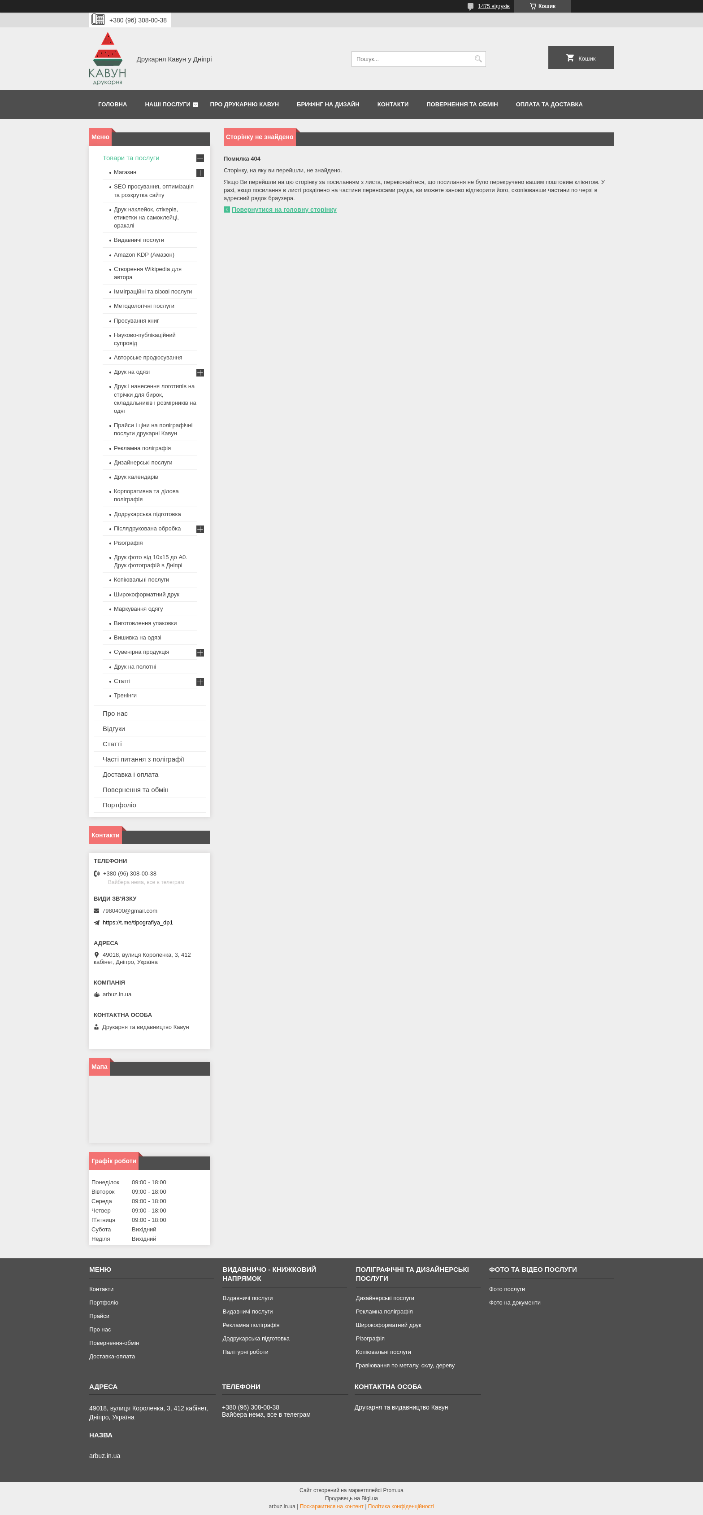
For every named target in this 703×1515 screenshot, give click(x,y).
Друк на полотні (135, 666)
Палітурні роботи (245, 1352)
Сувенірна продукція (141, 651)
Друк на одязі (132, 371)
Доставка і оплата (130, 774)
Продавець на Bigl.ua (351, 1498)
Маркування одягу (138, 608)
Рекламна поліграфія (142, 448)
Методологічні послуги (144, 305)
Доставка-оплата (112, 1356)
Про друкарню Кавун (244, 104)
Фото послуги (507, 1289)
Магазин (125, 172)
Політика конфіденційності (401, 1506)
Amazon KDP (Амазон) (144, 254)
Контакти (393, 104)
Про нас (115, 713)
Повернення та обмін (462, 104)
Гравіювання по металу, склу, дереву (405, 1365)
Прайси (99, 1316)
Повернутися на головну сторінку (284, 209)
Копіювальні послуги (141, 579)
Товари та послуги (131, 158)
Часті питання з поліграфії (143, 759)
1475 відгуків (494, 6)
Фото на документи (515, 1302)
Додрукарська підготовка (147, 514)
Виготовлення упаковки (145, 623)
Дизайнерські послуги (143, 462)
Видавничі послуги (139, 239)
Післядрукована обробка (147, 528)
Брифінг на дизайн (328, 104)
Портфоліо (119, 805)
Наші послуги (168, 104)
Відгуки (114, 728)
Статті (122, 681)
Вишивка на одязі (137, 637)
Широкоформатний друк (146, 594)
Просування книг (136, 320)
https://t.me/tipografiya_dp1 (138, 922)
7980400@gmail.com (129, 910)
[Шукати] (478, 59)
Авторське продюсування (148, 357)
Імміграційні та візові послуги (153, 291)
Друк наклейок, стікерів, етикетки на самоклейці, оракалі (146, 217)
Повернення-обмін (114, 1343)
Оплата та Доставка (549, 104)
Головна (112, 104)
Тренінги (125, 695)
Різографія (128, 542)
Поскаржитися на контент (332, 1506)
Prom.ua (393, 1490)
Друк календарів (136, 476)
